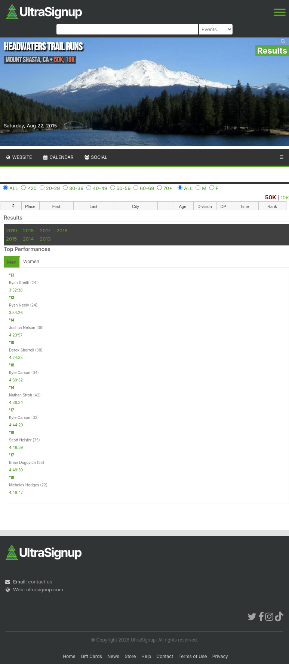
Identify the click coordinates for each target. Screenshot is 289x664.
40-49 (100, 188)
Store (130, 656)
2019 (11, 230)
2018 (28, 230)
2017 (45, 230)
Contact (165, 656)
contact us (40, 582)
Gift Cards (91, 656)
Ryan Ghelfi (19, 282)
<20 (32, 188)
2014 (28, 239)
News (113, 656)
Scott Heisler (20, 440)
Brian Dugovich (22, 462)
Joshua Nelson (22, 327)
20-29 (53, 188)
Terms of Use (192, 656)
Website (18, 157)
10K (285, 197)
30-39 (76, 188)
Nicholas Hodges (24, 485)
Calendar (58, 157)
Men (11, 262)
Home (69, 656)
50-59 (124, 188)
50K (270, 197)
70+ (167, 188)
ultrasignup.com (44, 589)
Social (95, 157)
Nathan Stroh (20, 395)
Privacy (220, 656)
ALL (13, 188)
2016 (61, 230)
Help (146, 656)
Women (31, 261)
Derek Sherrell (21, 350)
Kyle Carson (19, 372)
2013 (45, 239)
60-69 (147, 188)
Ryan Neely (19, 305)
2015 (11, 239)
